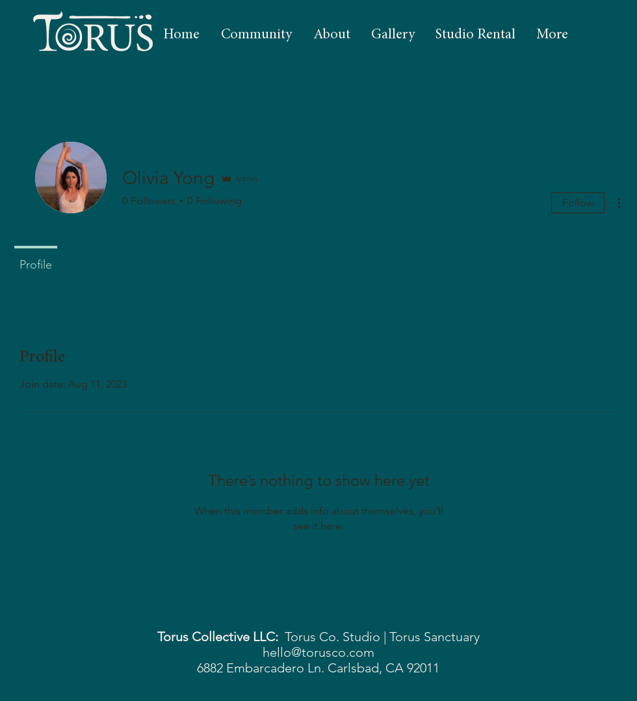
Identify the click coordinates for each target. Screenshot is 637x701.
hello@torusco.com (318, 652)
